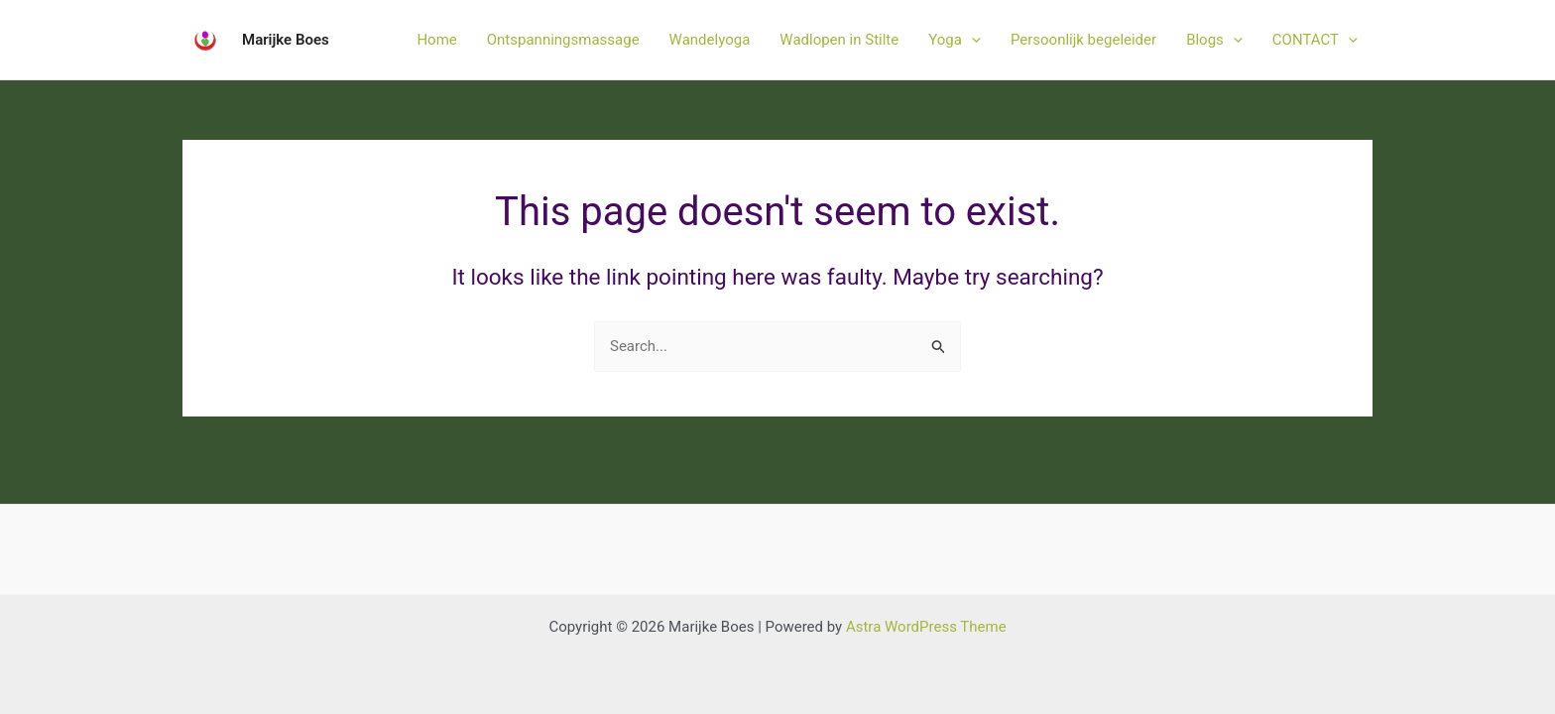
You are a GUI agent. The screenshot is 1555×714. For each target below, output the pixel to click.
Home (436, 40)
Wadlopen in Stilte (838, 40)
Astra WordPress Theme (926, 627)
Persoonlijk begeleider (1083, 40)
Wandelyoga (710, 40)
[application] (971, 39)
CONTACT (1315, 39)
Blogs (1214, 39)
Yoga (954, 39)
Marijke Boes (285, 40)
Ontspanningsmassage (563, 40)
